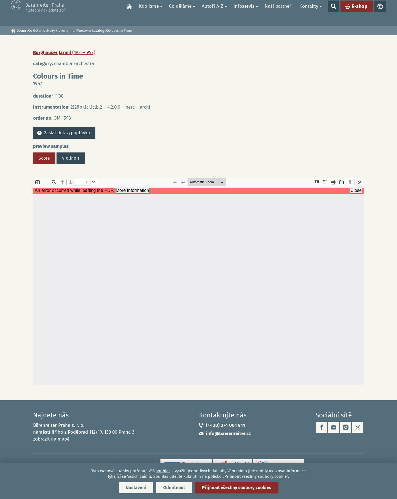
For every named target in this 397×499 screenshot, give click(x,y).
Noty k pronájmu (61, 30)
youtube (333, 427)
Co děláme (180, 12)
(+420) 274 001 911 (225, 425)
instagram (345, 427)
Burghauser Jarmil (64, 52)
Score (44, 158)
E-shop (360, 13)
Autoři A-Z (212, 12)
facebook (321, 427)
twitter (357, 427)
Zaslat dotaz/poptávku (67, 132)
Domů (129, 12)
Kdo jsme (149, 12)
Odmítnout (174, 487)
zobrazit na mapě (51, 439)
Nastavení (136, 487)
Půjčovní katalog (90, 30)
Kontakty (308, 12)
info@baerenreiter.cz (228, 433)
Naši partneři (279, 12)
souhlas (163, 470)
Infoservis (244, 12)
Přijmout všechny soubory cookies (236, 487)
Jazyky (380, 12)
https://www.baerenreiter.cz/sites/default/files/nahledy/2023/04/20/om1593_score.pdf (198, 281)
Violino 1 (70, 158)
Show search (333, 12)
